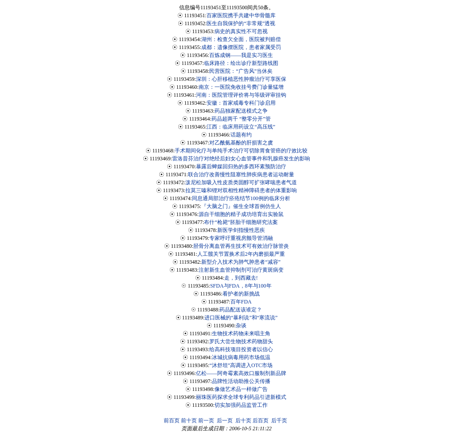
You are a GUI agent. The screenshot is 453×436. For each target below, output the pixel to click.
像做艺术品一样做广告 (241, 389)
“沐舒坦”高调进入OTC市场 (241, 365)
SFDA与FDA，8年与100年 (241, 286)
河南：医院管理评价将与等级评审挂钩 (241, 95)
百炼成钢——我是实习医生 (241, 55)
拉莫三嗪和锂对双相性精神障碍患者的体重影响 (241, 190)
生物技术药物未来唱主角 (241, 333)
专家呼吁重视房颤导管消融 (241, 238)
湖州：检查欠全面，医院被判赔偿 (241, 39)
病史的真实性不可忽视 (241, 31)
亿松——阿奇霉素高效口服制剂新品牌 (241, 373)
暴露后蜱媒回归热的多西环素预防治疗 (241, 166)
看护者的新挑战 (241, 294)
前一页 (206, 420)
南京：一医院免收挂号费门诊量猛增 (241, 87)
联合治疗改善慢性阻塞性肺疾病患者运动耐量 (241, 174)
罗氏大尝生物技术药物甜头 (241, 341)
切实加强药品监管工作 (241, 405)
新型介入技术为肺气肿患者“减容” (240, 262)
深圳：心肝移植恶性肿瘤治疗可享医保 (241, 79)
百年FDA (241, 302)
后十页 (243, 420)
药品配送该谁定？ (240, 310)
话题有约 (241, 135)
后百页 (261, 420)
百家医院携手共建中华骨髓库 (241, 15)
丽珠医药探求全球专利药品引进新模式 (241, 397)
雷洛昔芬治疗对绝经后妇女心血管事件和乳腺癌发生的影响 (241, 158)
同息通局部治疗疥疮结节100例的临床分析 (241, 198)
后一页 (225, 420)
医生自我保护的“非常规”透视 (241, 23)
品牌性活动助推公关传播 (241, 381)
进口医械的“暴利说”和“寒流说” (240, 318)
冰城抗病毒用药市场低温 (241, 357)
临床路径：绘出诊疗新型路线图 (241, 63)
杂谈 (241, 325)
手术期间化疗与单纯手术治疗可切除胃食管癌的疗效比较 (241, 151)
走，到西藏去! (241, 278)
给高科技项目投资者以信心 (241, 349)
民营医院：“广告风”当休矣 (241, 71)
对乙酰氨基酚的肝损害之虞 (241, 143)
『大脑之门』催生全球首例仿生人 (241, 206)
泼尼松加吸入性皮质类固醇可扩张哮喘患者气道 (241, 182)
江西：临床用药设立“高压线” (241, 127)
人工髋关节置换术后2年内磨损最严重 (241, 254)
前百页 (172, 420)
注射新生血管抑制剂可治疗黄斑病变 (241, 270)
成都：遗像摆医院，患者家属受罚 (241, 47)
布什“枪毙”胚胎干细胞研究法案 (241, 222)
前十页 (189, 420)
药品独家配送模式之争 (241, 111)
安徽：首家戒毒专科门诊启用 (241, 103)
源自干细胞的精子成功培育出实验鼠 (241, 214)
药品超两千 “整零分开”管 (241, 119)
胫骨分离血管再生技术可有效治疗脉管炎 (241, 246)
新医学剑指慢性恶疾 (241, 230)
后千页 (279, 420)
